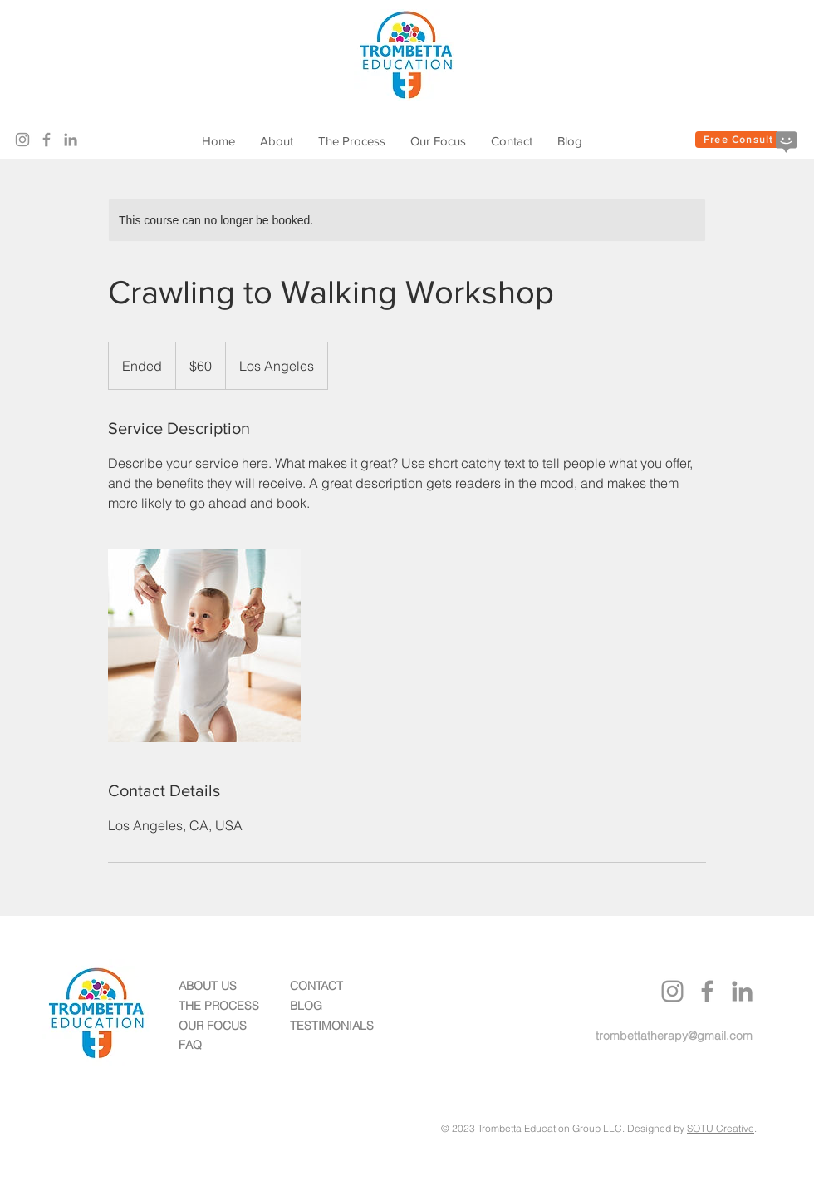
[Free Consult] (738, 139)
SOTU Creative (720, 1128)
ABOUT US (208, 985)
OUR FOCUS (213, 1025)
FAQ (190, 1044)
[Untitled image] (204, 645)
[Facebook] (46, 139)
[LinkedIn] (70, 139)
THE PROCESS (219, 1005)
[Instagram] (22, 139)
